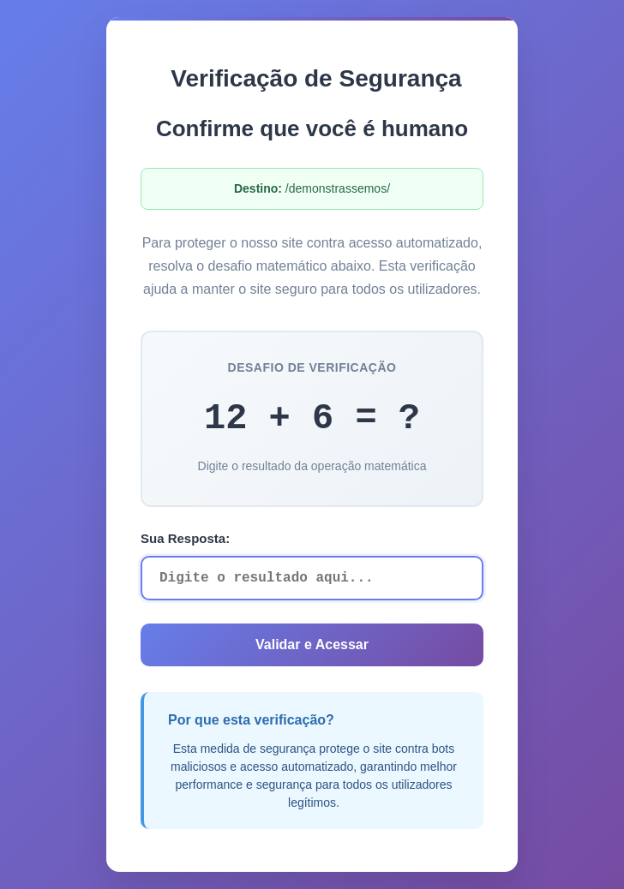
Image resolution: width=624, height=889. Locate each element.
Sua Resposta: (185, 538)
